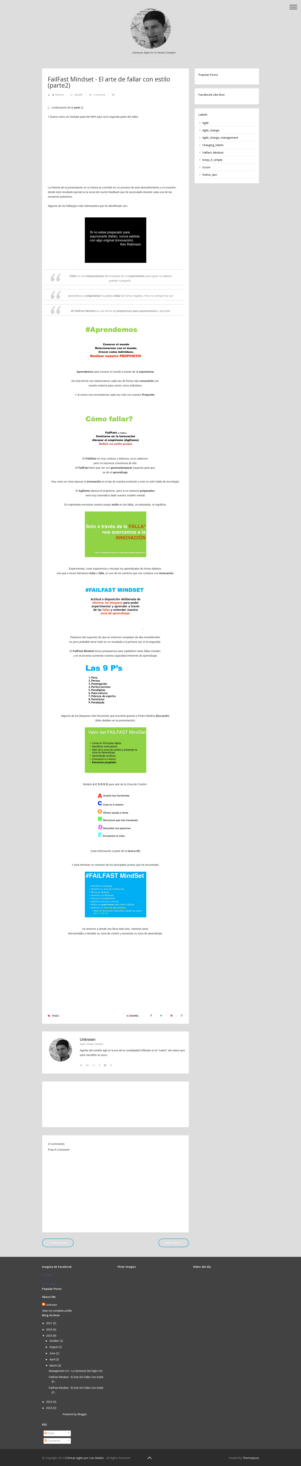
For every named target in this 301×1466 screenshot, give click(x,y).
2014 (49, 1401)
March (53, 1365)
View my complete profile (57, 1310)
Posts (49, 1433)
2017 (49, 1323)
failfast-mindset (213, 152)
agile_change (210, 130)
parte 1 (78, 107)
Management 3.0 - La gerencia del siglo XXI (76, 1370)
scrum (206, 167)
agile (205, 123)
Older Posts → (174, 1242)
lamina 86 (133, 851)
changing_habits (213, 145)
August (53, 1346)
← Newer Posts (57, 1242)
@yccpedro (162, 715)
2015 (49, 1335)
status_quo (209, 174)
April (52, 1359)
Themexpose (251, 1458)
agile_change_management (220, 137)
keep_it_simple (212, 160)
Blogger (82, 1414)
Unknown (59, 95)
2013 (49, 1407)
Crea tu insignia (49, 1284)
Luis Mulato (47, 1275)
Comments (52, 1440)
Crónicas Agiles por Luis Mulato (84, 1458)
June (52, 1353)
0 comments (99, 95)
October (54, 1340)
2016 (49, 1329)
